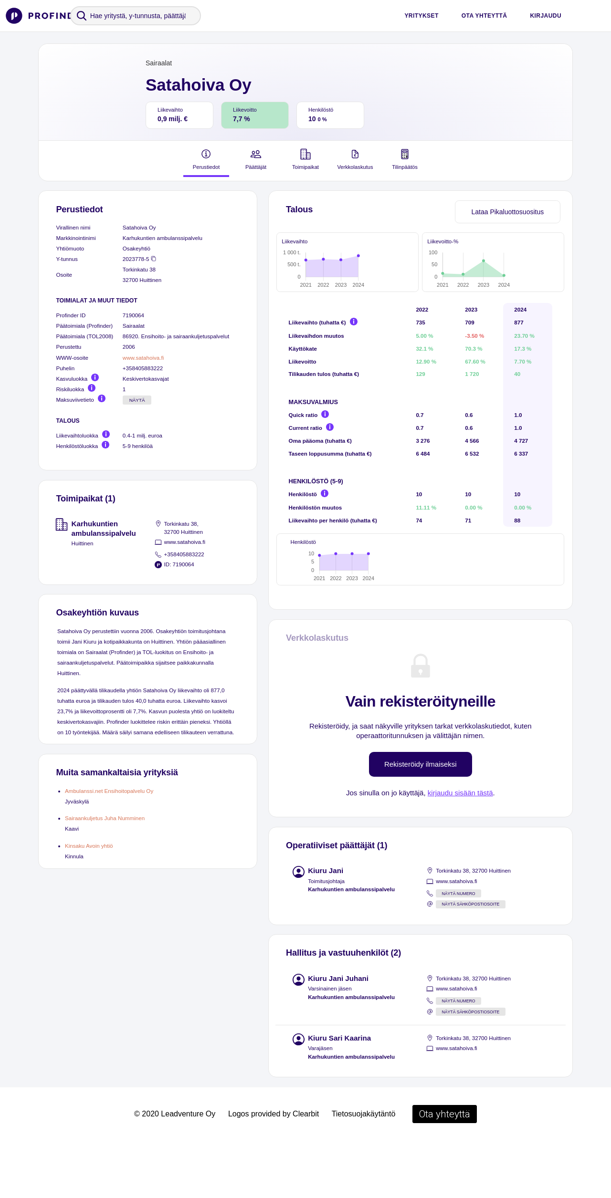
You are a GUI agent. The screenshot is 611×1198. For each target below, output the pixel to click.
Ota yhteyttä (484, 15)
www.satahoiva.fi (143, 357)
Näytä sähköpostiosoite (470, 960)
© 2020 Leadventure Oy (174, 1170)
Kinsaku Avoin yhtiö (89, 846)
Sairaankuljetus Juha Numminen (105, 818)
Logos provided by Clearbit (273, 1170)
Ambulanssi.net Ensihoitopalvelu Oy (109, 791)
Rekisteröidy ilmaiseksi (420, 820)
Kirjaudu (545, 15)
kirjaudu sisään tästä (460, 848)
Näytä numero (458, 949)
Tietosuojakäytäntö (364, 1170)
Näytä (137, 400)
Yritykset (421, 15)
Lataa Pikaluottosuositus (507, 212)
